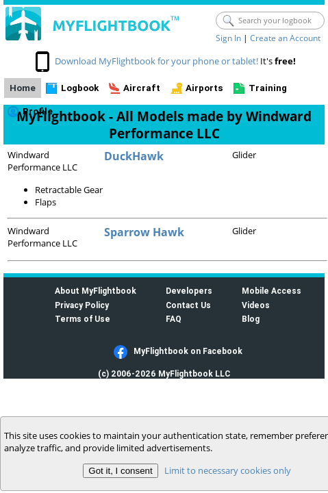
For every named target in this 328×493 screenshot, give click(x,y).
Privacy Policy (82, 305)
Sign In (228, 38)
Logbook (80, 88)
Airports (204, 88)
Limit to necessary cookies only (227, 470)
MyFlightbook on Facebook (188, 351)
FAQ (173, 319)
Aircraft (141, 88)
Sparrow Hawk (144, 232)
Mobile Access (271, 291)
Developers (189, 291)
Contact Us (188, 305)
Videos (256, 305)
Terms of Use (82, 319)
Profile (38, 111)
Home (23, 88)
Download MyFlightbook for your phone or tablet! (156, 61)
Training (268, 88)
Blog (251, 319)
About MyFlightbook (95, 291)
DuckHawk (134, 156)
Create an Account (285, 38)
